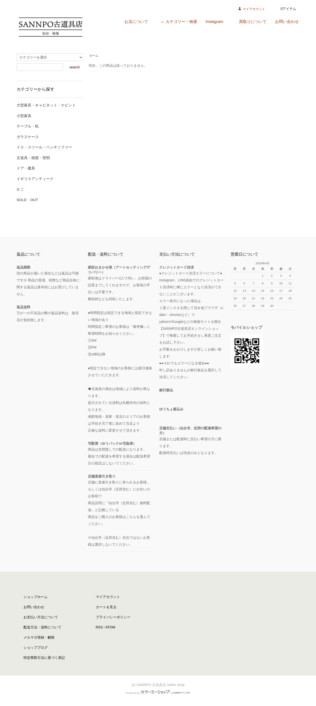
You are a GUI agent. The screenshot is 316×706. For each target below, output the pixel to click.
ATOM (110, 627)
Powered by (158, 692)
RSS (99, 627)
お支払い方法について (40, 617)
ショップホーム (35, 597)
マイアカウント (254, 9)
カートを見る (106, 607)
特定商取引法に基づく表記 (44, 658)
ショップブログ (35, 647)
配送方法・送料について (42, 627)
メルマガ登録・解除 (39, 637)
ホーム (93, 55)
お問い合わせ (33, 607)
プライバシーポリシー (113, 617)
